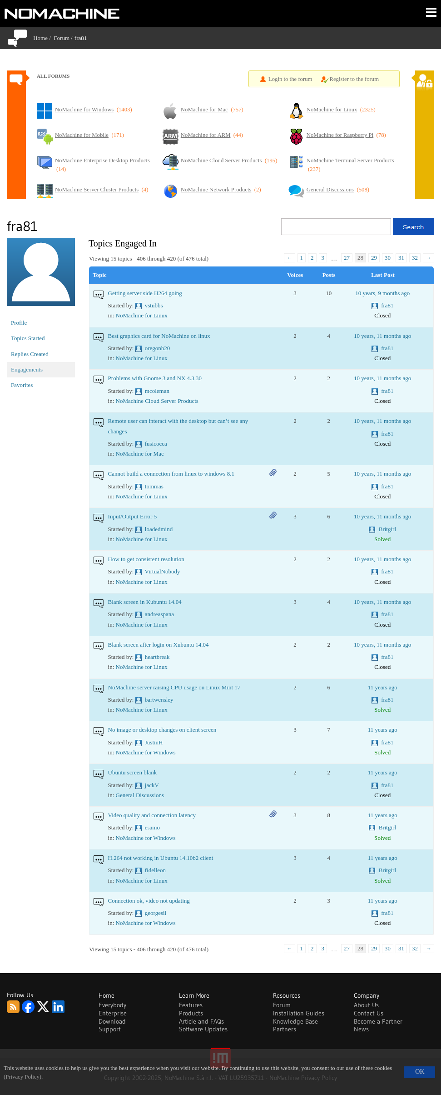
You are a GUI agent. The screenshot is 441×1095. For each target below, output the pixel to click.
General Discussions (140, 795)
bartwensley (159, 699)
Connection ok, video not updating (149, 900)
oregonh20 (157, 348)
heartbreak (157, 656)
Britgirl (387, 529)
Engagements (27, 369)
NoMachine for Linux (142, 315)
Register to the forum (354, 79)
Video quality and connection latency (152, 815)
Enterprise (113, 1013)
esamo (152, 827)
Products (191, 1013)
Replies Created (30, 354)
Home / (43, 38)
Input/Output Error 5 (132, 516)
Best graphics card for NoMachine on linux (159, 335)
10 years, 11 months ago (382, 335)
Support (110, 1029)
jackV (152, 785)
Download (112, 1021)
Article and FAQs (201, 1021)
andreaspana (159, 614)
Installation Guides (298, 1013)
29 (374, 257)
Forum (61, 38)
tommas (154, 486)
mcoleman (157, 390)
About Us (366, 1005)
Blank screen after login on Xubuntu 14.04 (158, 644)
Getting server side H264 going (145, 293)
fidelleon (155, 870)
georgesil (155, 912)
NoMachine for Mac (140, 453)
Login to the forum (290, 79)
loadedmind (159, 529)
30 (388, 257)
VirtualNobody (162, 571)
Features (191, 1005)
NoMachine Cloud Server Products (157, 400)
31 (401, 257)
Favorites (22, 385)
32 (415, 257)
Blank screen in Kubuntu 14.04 (145, 601)
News (361, 1029)
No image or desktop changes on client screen (162, 729)
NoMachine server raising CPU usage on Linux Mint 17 (174, 687)
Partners (284, 1029)
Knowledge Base (295, 1021)
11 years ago (382, 687)
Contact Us (368, 1013)
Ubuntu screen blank (132, 772)
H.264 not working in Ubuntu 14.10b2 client (160, 857)
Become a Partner (378, 1021)
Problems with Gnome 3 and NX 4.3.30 (155, 378)
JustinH (154, 742)
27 (347, 257)
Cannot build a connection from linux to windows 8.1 (171, 473)
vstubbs (154, 305)
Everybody (112, 1005)
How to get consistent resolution (146, 559)
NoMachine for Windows (146, 752)
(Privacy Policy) (22, 1077)
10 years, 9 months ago (382, 293)
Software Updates (203, 1029)
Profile (19, 322)
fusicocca (156, 443)
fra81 (387, 305)
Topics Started (28, 338)
